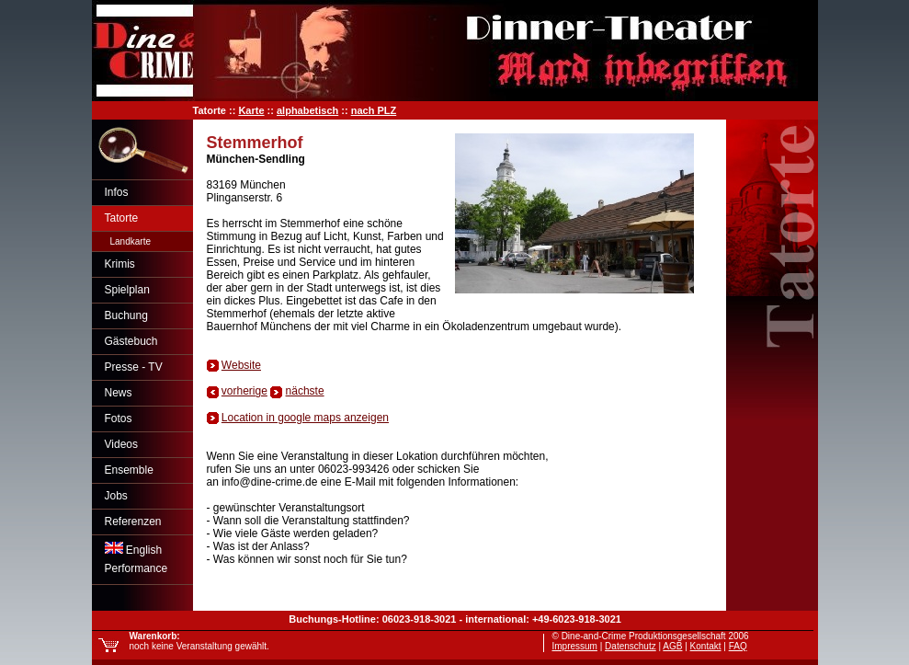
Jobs (116, 495)
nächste (305, 390)
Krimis (120, 264)
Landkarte (130, 241)
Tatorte (122, 218)
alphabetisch (307, 110)
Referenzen (133, 521)
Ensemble (129, 470)
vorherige (244, 390)
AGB (672, 646)
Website (241, 365)
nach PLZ (374, 110)
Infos (117, 192)
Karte (251, 110)
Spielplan (127, 289)
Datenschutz (630, 646)
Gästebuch (131, 341)
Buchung (126, 315)
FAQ (738, 646)
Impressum (574, 646)
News (118, 392)
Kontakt (706, 646)
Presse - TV (134, 367)
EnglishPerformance (136, 558)
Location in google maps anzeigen (305, 417)
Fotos (118, 418)
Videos (121, 444)
